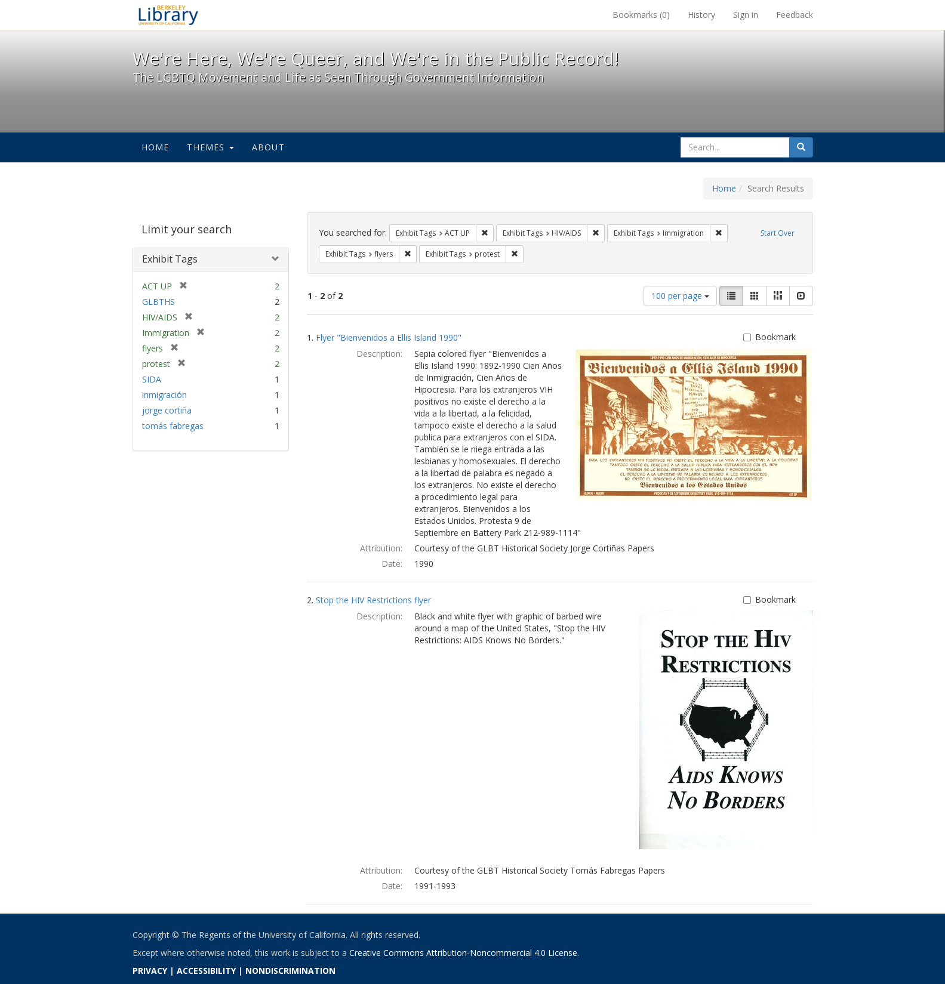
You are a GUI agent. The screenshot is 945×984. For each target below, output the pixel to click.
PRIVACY (150, 970)
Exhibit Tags (170, 259)
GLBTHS (158, 301)
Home (155, 147)
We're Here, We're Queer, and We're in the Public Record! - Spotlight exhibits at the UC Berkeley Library (168, 15)
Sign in (745, 14)
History (701, 14)
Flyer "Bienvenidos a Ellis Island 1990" (388, 337)
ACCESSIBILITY (206, 970)
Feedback (794, 14)
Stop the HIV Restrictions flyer (373, 600)
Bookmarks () (641, 14)
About (268, 147)
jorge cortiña (167, 410)
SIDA (151, 379)
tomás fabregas (173, 425)
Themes (210, 147)
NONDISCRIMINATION (290, 970)
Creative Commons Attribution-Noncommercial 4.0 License (463, 952)
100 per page (680, 295)
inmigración (164, 394)
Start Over (778, 233)
